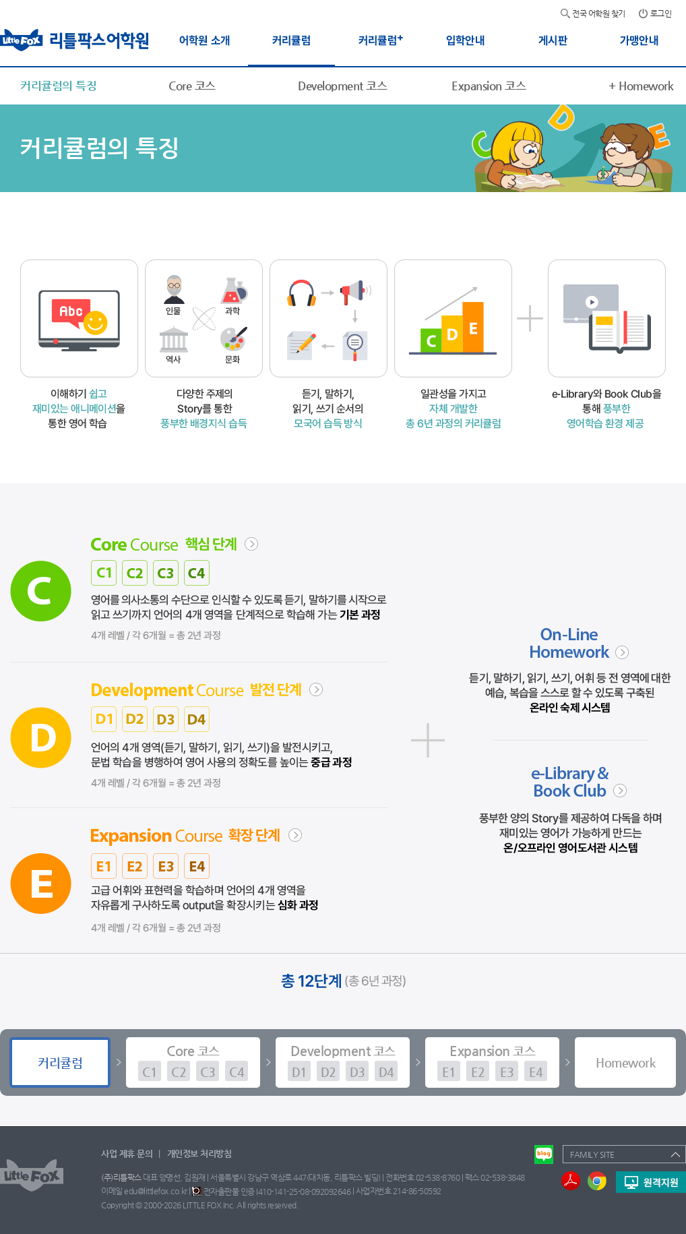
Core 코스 (192, 85)
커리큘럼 (60, 1062)
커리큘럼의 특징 (58, 85)
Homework (641, 85)
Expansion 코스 (488, 85)
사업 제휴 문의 (126, 1153)
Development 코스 (342, 85)
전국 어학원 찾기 (598, 13)
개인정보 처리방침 (199, 1153)
